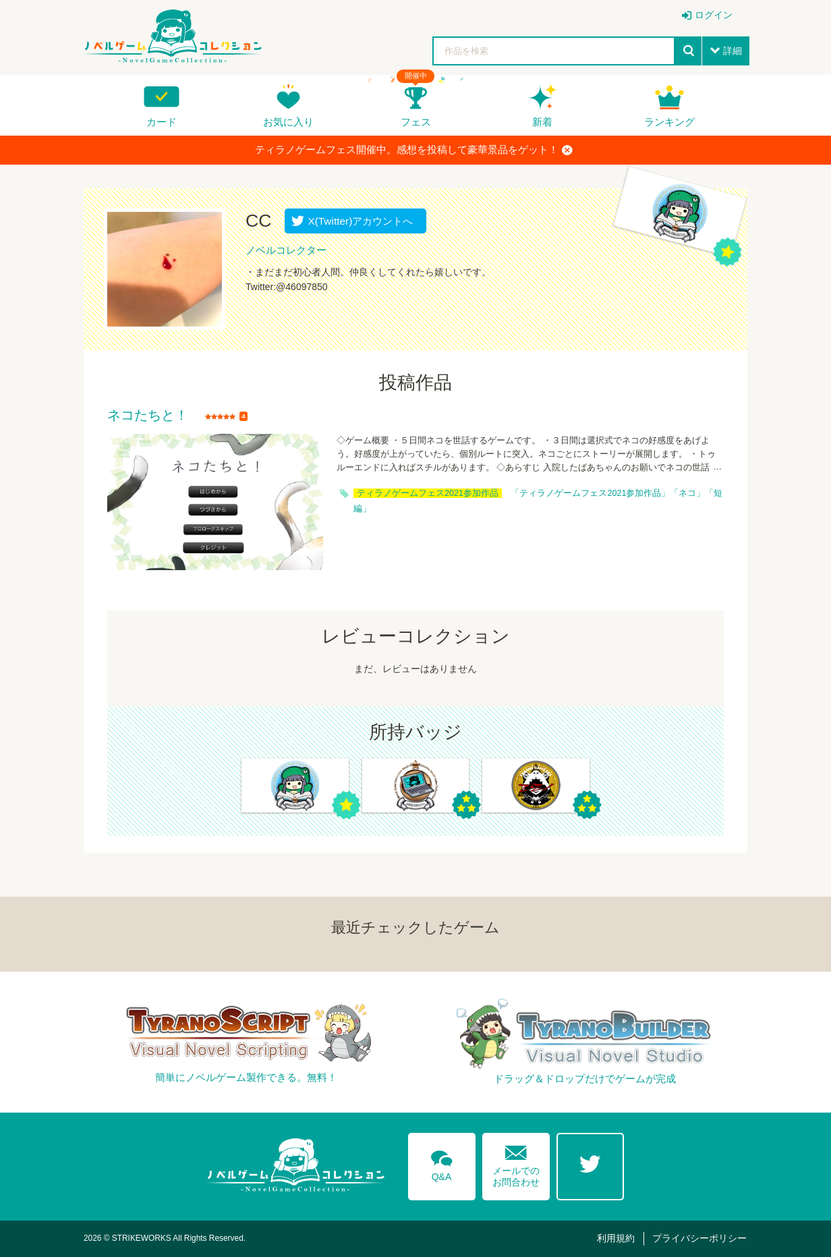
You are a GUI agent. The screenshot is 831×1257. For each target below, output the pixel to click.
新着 (542, 122)
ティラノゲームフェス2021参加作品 (427, 493)
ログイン (714, 14)
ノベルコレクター (286, 250)
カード (161, 122)
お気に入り (288, 122)
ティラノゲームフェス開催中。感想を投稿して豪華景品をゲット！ (414, 149)
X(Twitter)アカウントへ (357, 221)
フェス (416, 122)
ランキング (669, 122)
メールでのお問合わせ (516, 1163)
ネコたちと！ (147, 415)
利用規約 (616, 1238)
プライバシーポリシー (699, 1238)
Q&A (441, 1163)
